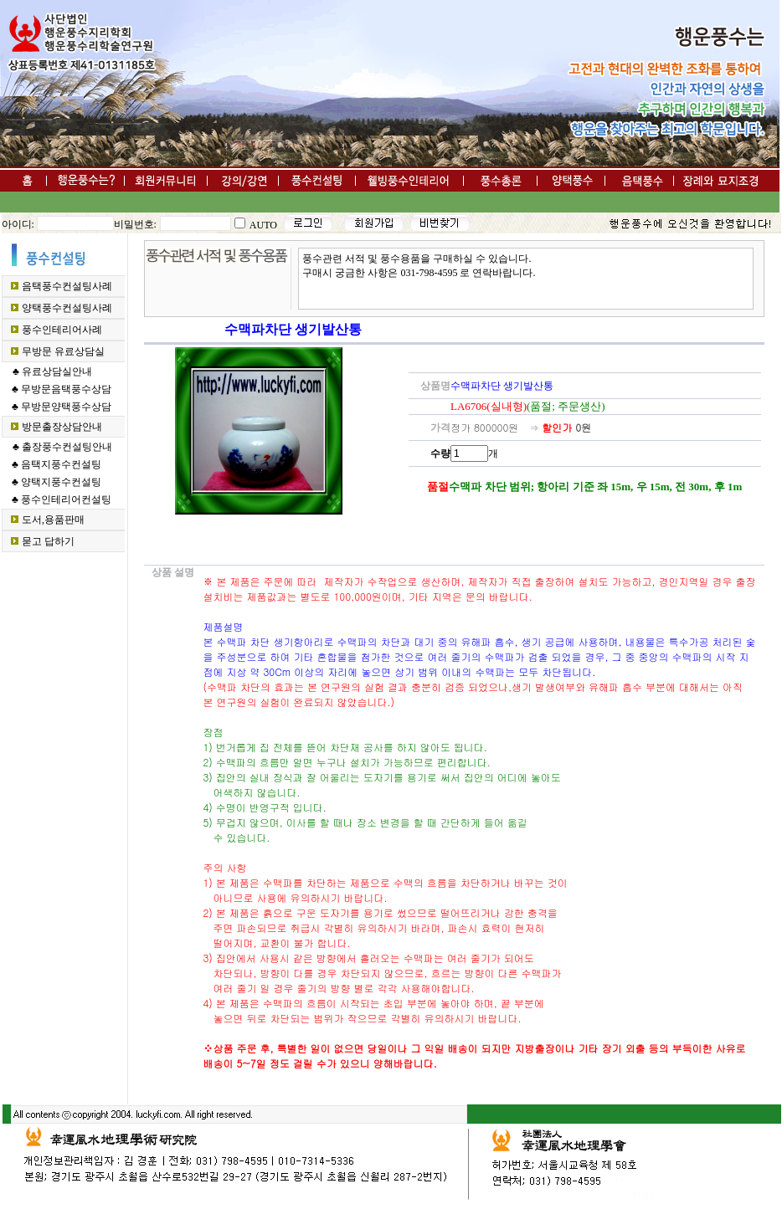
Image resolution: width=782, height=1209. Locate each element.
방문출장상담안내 (62, 427)
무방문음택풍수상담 (66, 389)
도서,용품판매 (53, 519)
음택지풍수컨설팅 (61, 464)
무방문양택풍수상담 (66, 406)
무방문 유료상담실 (63, 351)
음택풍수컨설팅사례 (67, 286)
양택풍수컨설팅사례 (67, 308)
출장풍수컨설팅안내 (67, 447)
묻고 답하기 (48, 541)
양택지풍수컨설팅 (61, 482)
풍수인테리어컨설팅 (66, 499)
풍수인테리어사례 (62, 330)
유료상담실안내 (57, 371)
